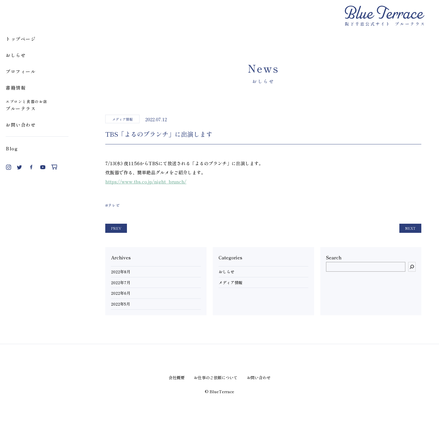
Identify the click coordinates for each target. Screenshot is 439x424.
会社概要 (177, 377)
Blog (12, 148)
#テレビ (112, 205)
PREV (116, 228)
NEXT (410, 228)
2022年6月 (120, 293)
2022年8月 (120, 271)
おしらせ (16, 55)
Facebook (31, 167)
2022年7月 (120, 282)
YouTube (43, 167)
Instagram (8, 167)
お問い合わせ (21, 124)
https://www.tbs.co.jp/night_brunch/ (145, 181)
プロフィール (21, 71)
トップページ (21, 38)
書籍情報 (16, 87)
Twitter (20, 167)
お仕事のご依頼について (216, 377)
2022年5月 (120, 304)
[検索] (412, 267)
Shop (54, 167)
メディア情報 (230, 282)
